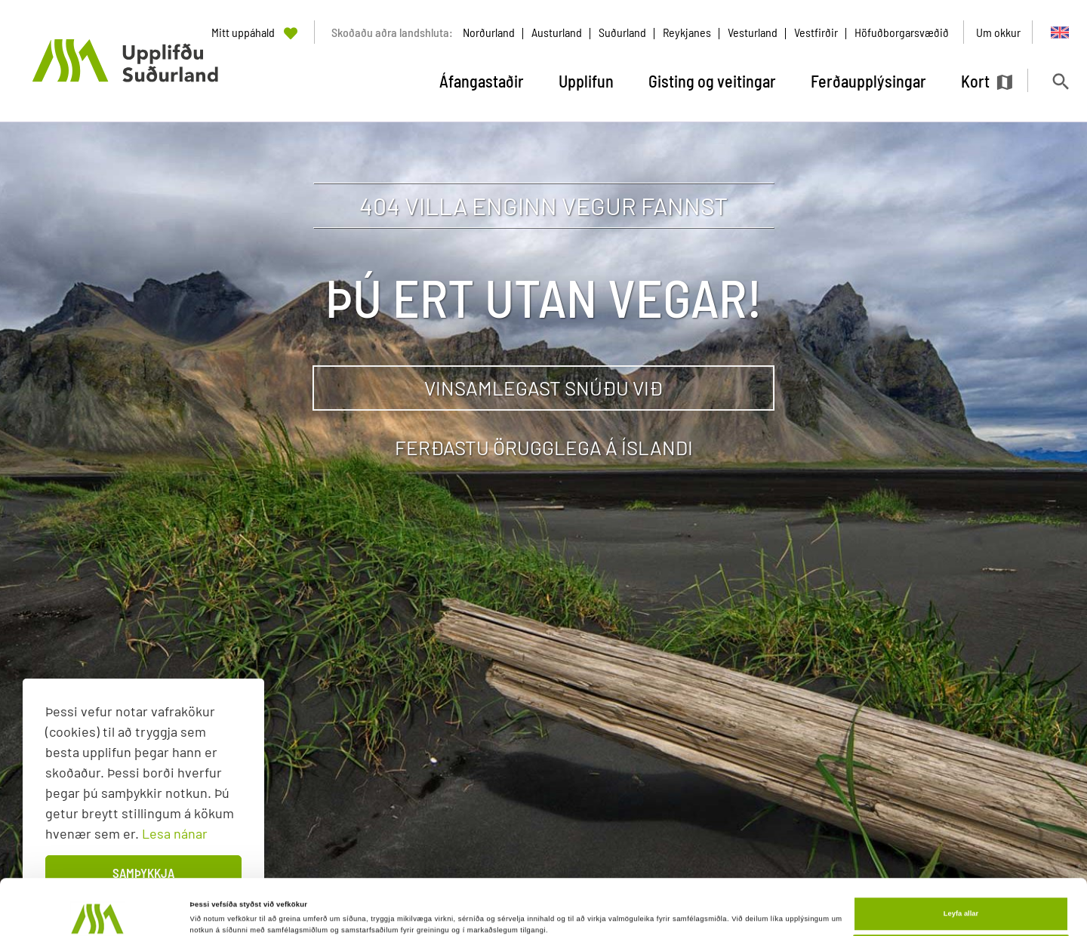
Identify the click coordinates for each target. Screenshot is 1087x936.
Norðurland (489, 32)
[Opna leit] (1060, 81)
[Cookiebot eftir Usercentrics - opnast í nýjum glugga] (98, 911)
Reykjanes (687, 32)
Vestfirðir (816, 32)
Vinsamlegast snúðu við (543, 387)
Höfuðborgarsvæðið (902, 32)
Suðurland (622, 32)
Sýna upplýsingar (220, 904)
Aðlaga (961, 900)
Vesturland (753, 32)
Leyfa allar (961, 861)
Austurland (556, 32)
